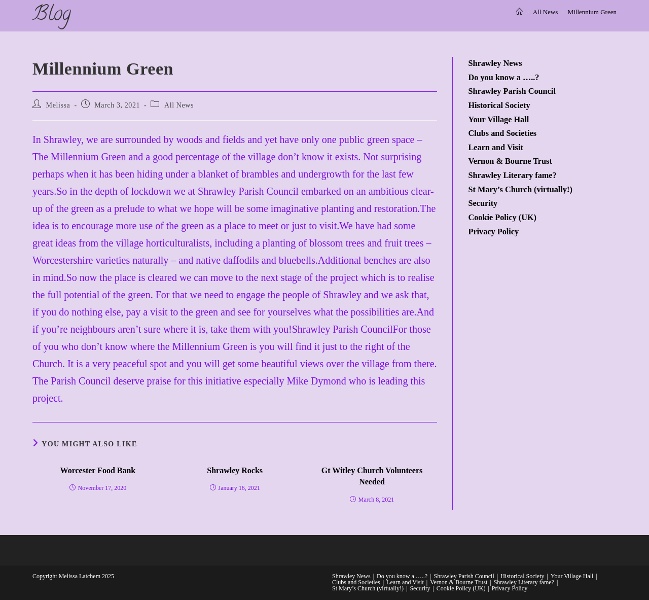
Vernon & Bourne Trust (510, 161)
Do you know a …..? (503, 77)
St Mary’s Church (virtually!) (520, 189)
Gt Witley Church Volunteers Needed (372, 476)
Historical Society (499, 105)
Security (482, 203)
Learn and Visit (495, 147)
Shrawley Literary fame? (512, 175)
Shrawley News (495, 63)
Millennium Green (592, 12)
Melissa (58, 105)
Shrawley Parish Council (511, 91)
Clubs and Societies (502, 133)
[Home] (519, 12)
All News (179, 105)
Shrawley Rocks (235, 470)
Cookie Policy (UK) (502, 217)
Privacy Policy (493, 231)
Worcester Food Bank (98, 470)
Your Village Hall (498, 119)
